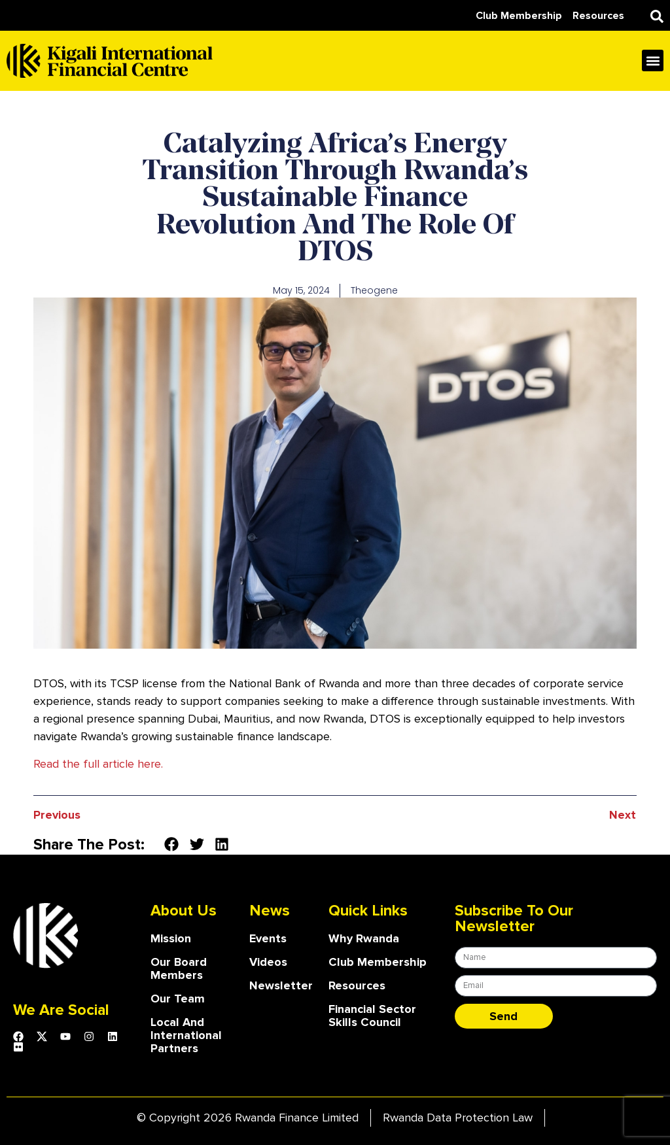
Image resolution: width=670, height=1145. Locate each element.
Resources (356, 985)
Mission (170, 938)
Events (268, 938)
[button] (656, 16)
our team (177, 998)
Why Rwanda (363, 938)
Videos (268, 961)
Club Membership (377, 961)
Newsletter (281, 985)
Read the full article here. (98, 764)
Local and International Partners (186, 1035)
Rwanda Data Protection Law (458, 1117)
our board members (178, 968)
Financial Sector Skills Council (372, 1015)
